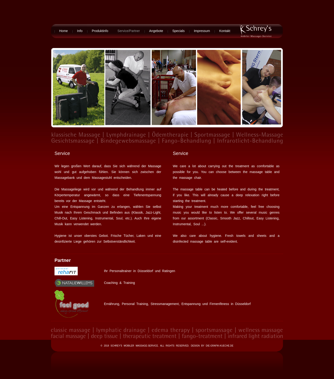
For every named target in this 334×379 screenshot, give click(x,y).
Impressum (202, 31)
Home (63, 31)
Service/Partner (129, 31)
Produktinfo (100, 31)
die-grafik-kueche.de (219, 345)
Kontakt (224, 31)
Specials (178, 31)
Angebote (156, 31)
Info (79, 31)
